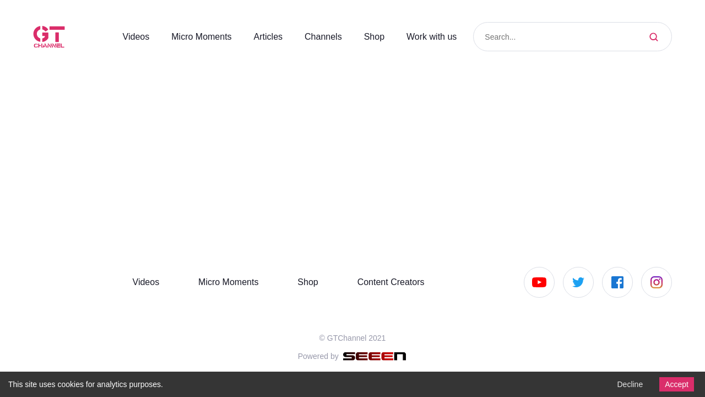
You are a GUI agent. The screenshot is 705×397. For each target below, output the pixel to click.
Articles (262, 36)
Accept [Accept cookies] (675, 384)
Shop (370, 36)
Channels (319, 36)
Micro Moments (191, 36)
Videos (121, 36)
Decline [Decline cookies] (627, 384)
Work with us (430, 36)
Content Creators (388, 281)
